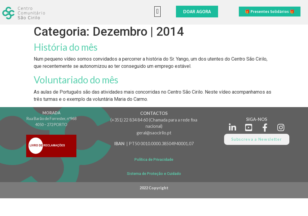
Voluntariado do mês (76, 80)
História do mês (65, 47)
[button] (157, 11)
